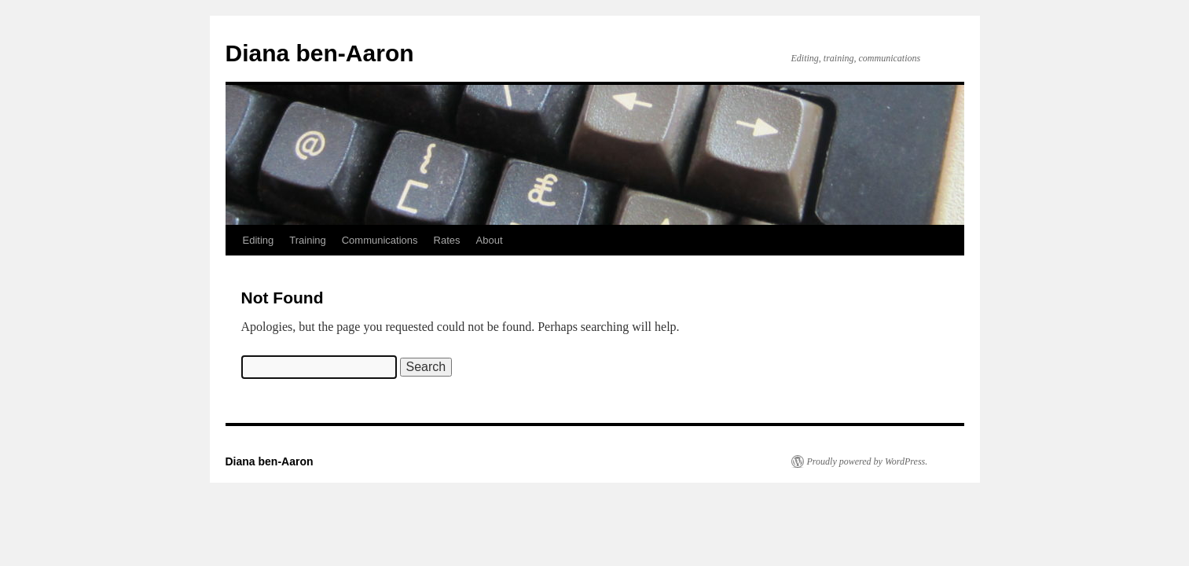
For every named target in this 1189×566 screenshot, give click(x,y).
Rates (447, 240)
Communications (380, 240)
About (489, 240)
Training (307, 240)
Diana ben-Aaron (320, 53)
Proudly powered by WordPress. (867, 461)
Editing (258, 240)
